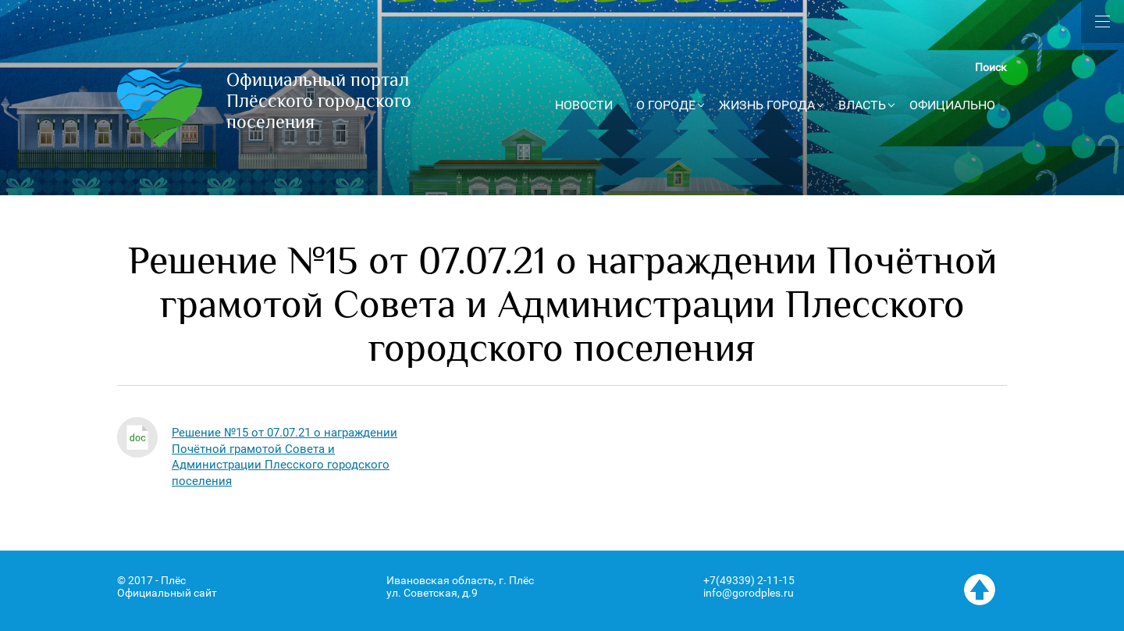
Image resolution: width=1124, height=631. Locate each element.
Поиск (991, 67)
